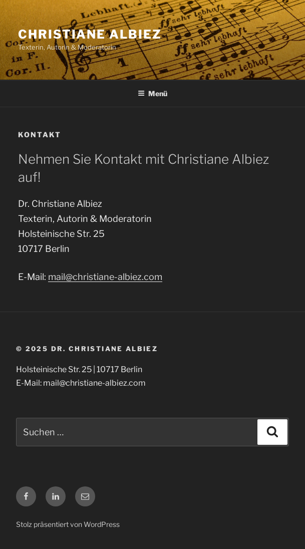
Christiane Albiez (90, 34)
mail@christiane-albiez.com (105, 276)
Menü (152, 93)
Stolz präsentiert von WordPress (68, 524)
